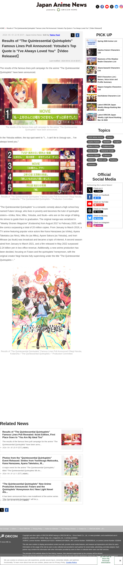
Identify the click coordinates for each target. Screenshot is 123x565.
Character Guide (107, 151)
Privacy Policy (37, 529)
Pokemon (107, 155)
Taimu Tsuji (55, 35)
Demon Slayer (93, 155)
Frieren (109, 137)
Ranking (113, 160)
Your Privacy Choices (68, 529)
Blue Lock (102, 160)
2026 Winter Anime (95, 137)
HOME (2, 28)
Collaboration (108, 146)
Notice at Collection (51, 529)
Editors (14, 529)
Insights (117, 142)
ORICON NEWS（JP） (97, 529)
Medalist (107, 142)
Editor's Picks (93, 146)
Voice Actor (92, 151)
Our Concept (4, 529)
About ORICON (24, 529)
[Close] (120, 560)
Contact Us (82, 529)
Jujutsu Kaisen (94, 142)
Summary (92, 164)
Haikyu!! (91, 160)
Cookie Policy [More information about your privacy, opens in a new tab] (71, 562)
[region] (61, 560)
